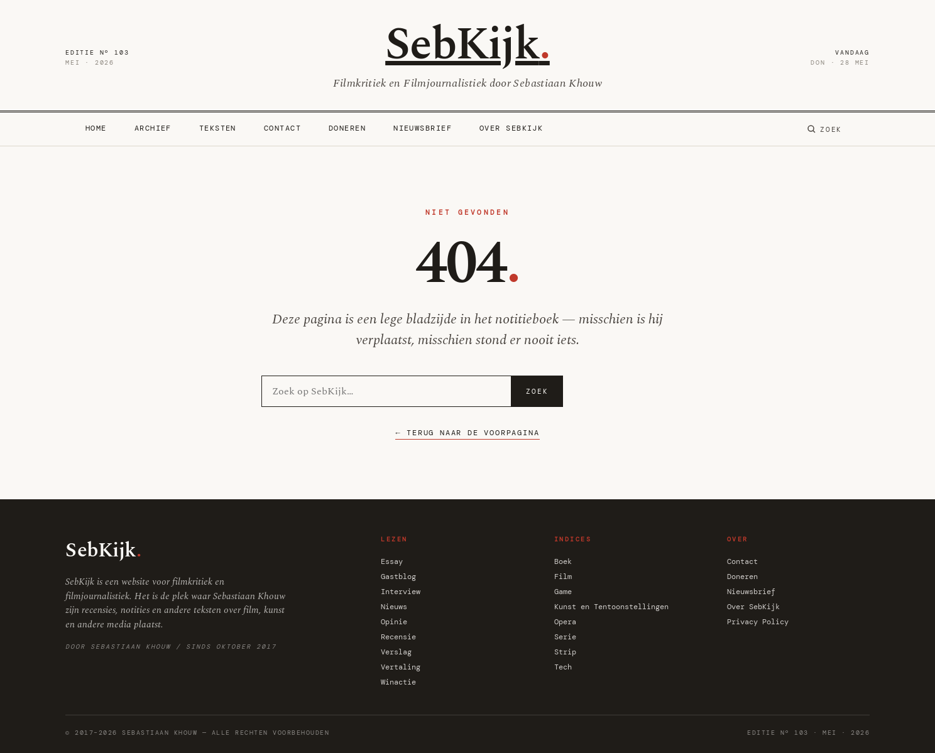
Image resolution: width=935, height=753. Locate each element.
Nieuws (394, 607)
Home (96, 128)
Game (563, 592)
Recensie (398, 637)
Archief (153, 128)
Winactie (398, 682)
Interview (400, 592)
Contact (282, 128)
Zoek (537, 391)
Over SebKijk (511, 128)
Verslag (396, 652)
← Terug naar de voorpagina (467, 433)
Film (563, 577)
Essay (392, 561)
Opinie (394, 622)
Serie (565, 637)
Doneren (347, 128)
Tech (563, 667)
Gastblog (398, 577)
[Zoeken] (824, 129)
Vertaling (400, 667)
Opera (565, 622)
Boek (563, 561)
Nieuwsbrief (422, 128)
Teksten (217, 128)
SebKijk (467, 45)
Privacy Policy (758, 622)
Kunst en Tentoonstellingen (611, 607)
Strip (565, 652)
